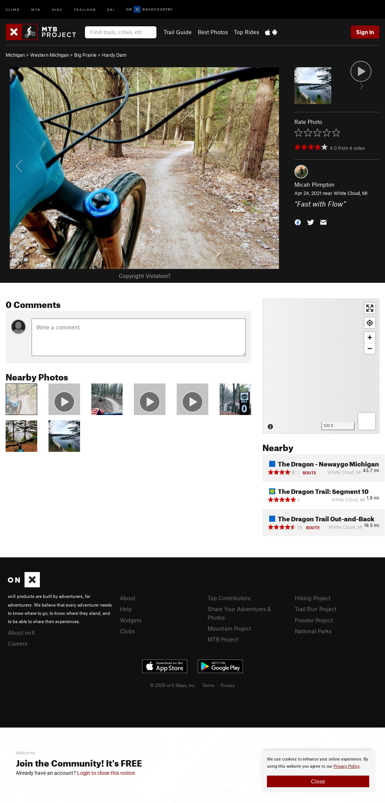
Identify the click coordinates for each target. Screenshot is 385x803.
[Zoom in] (369, 337)
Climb (13, 9)
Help (126, 608)
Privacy (228, 685)
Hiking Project (312, 598)
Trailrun (85, 9)
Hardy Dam (114, 55)
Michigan (15, 55)
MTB (36, 9)
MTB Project (223, 639)
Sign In (365, 32)
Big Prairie (85, 55)
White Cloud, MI (350, 193)
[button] (297, 221)
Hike (57, 9)
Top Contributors (229, 598)
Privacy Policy (346, 766)
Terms (208, 685)
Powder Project (314, 620)
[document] (318, 771)
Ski (111, 9)
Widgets (130, 620)
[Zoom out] (369, 348)
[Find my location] (369, 322)
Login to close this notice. (106, 773)
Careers (17, 643)
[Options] (366, 421)
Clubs (127, 631)
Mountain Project (229, 628)
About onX (21, 632)
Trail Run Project (315, 608)
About (127, 598)
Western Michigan (49, 55)
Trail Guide (178, 32)
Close (318, 781)
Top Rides (246, 32)
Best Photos (213, 32)
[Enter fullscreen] (369, 308)
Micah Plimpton (314, 184)
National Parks (313, 631)
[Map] (321, 366)
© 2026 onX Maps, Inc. (173, 685)
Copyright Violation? (144, 275)
